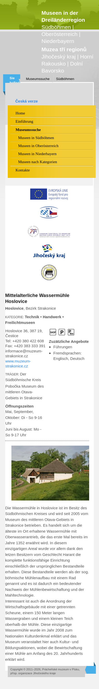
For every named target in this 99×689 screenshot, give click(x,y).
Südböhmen (65, 79)
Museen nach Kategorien (37, 162)
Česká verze (26, 101)
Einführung (24, 121)
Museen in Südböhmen (36, 138)
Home (20, 113)
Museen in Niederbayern (37, 154)
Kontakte (23, 170)
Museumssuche (38, 79)
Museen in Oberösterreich (38, 146)
